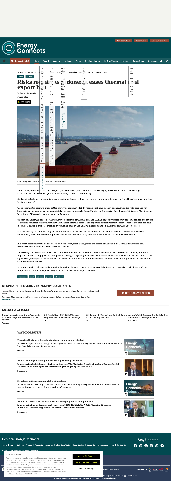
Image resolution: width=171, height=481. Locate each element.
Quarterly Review (92, 61)
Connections (138, 61)
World (46, 61)
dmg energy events (106, 445)
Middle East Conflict (20, 61)
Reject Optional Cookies (86, 462)
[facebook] (135, 445)
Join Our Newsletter (159, 41)
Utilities (41, 72)
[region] (53, 464)
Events (125, 61)
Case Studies (141, 41)
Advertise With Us (123, 41)
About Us (49, 445)
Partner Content (111, 61)
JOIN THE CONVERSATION (135, 293)
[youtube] (156, 445)
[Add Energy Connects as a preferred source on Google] (24, 102)
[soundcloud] (162, 445)
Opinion (56, 61)
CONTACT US (114, 469)
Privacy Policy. (8, 300)
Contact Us (121, 445)
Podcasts (39, 445)
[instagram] (140, 445)
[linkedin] (151, 445)
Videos (29, 445)
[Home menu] (4, 61)
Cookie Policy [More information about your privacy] (31, 474)
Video (78, 61)
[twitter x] (146, 445)
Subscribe (91, 445)
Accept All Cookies (86, 456)
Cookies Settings (86, 468)
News (36, 61)
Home (20, 72)
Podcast (67, 61)
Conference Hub (155, 61)
